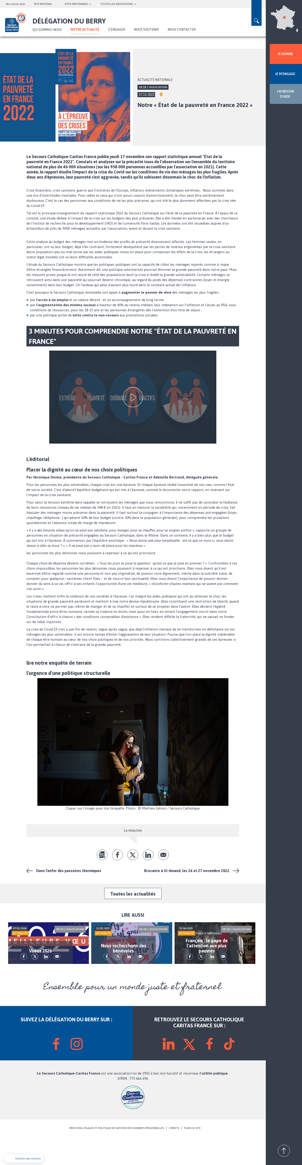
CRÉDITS (174, 1156)
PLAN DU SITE (192, 1156)
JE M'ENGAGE (285, 74)
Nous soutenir (146, 29)
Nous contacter (182, 29)
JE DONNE (285, 54)
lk (148, 855)
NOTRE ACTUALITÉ (85, 29)
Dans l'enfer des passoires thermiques (68, 871)
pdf (102, 855)
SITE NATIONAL (43, 4)
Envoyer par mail (163, 855)
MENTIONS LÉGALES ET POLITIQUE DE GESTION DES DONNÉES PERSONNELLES (116, 1156)
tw (132, 855)
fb (117, 855)
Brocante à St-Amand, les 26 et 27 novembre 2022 (186, 871)
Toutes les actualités (133, 893)
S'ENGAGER (116, 29)
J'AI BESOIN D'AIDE (285, 94)
